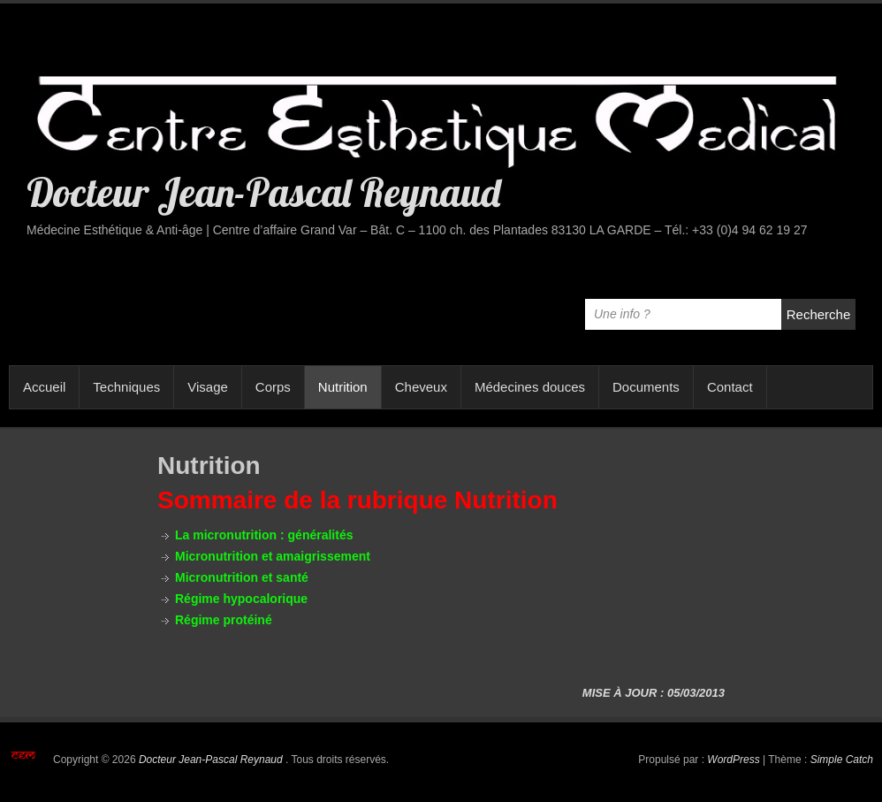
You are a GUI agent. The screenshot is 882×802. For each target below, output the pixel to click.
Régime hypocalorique (241, 599)
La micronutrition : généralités (264, 535)
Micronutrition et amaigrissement (272, 556)
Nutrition (343, 386)
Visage (207, 386)
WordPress (733, 759)
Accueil (44, 386)
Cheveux (421, 386)
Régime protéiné (223, 620)
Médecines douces (530, 386)
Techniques (126, 386)
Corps (273, 386)
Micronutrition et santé (241, 577)
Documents (646, 386)
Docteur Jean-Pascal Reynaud (263, 192)
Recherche (819, 314)
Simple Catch (841, 759)
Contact (730, 386)
